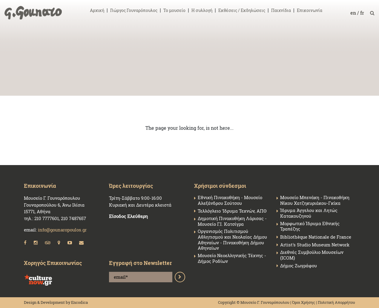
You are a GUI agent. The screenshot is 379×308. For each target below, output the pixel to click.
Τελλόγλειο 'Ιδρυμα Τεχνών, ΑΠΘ (232, 211)
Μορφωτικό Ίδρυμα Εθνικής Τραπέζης (310, 226)
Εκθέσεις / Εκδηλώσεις (241, 10)
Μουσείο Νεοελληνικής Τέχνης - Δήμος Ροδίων (232, 258)
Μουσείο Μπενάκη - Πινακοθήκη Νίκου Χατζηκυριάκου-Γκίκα (314, 200)
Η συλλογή (201, 10)
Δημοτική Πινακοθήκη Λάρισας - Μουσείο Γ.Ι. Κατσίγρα (232, 221)
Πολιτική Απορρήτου (336, 302)
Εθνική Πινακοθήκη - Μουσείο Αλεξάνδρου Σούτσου (230, 200)
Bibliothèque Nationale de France (315, 237)
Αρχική (97, 10)
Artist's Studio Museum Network (314, 245)
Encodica (79, 302)
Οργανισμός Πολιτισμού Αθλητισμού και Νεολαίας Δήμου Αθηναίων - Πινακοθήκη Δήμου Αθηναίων (232, 239)
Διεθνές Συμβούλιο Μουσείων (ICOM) (311, 255)
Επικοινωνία (309, 10)
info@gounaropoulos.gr (62, 230)
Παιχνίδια (281, 10)
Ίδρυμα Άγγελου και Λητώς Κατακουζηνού (308, 213)
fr (362, 13)
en (353, 13)
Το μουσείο (174, 10)
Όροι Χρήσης (303, 302)
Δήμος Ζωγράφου (298, 266)
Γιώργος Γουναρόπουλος (133, 10)
